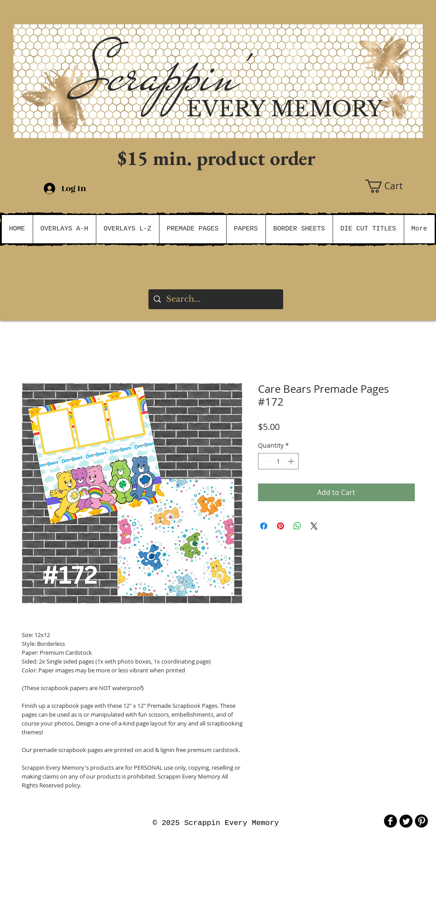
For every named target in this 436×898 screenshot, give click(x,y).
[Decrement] (264, 461)
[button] (394, 186)
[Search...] (215, 299)
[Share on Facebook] (263, 526)
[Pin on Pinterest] (280, 526)
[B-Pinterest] (421, 821)
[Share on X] (314, 526)
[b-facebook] (390, 821)
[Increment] (291, 461)
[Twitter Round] (406, 821)
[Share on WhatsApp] (297, 526)
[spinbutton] (278, 461)
